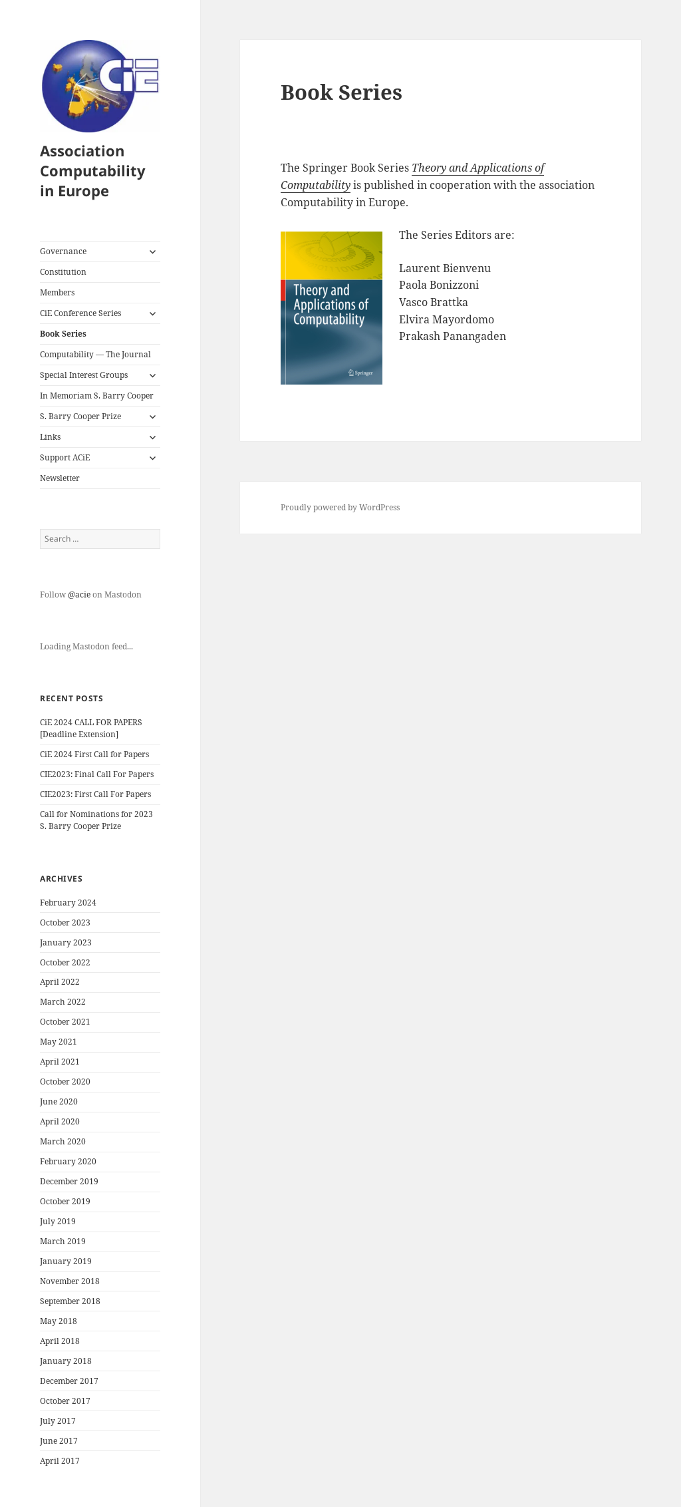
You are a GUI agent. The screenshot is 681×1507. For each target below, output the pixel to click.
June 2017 (59, 1440)
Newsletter (60, 478)
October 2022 (65, 962)
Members (57, 292)
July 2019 (58, 1221)
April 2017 (60, 1460)
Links (50, 436)
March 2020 (63, 1141)
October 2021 (65, 1021)
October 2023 (65, 922)
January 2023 (66, 942)
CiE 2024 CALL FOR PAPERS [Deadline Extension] (91, 728)
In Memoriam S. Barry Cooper (97, 395)
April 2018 (60, 1341)
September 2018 (70, 1301)
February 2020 (68, 1161)
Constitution (63, 271)
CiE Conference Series (80, 313)
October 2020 (65, 1081)
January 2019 (66, 1261)
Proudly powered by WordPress (340, 507)
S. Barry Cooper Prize (80, 416)
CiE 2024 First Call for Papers (94, 754)
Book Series (63, 333)
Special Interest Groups (84, 375)
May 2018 (58, 1321)
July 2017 (58, 1420)
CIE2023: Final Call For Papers (97, 774)
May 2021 (58, 1041)
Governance (63, 251)
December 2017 (69, 1381)
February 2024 (68, 902)
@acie (79, 594)
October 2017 (65, 1401)
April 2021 (60, 1061)
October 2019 (65, 1201)
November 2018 (70, 1281)
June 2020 (59, 1101)
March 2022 (63, 1001)
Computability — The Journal (95, 354)
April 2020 (60, 1121)
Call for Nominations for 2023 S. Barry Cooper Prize (96, 820)
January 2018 (66, 1361)
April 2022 (60, 981)
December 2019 (69, 1181)
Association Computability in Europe (93, 170)
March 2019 (63, 1241)
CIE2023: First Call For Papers (95, 794)
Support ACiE (65, 457)
